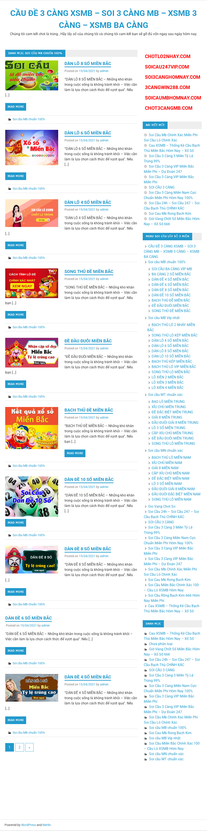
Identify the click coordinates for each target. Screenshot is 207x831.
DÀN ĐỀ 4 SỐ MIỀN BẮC (87, 677)
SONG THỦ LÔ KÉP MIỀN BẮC (174, 336)
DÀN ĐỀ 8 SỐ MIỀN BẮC (87, 549)
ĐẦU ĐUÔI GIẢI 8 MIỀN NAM (173, 490)
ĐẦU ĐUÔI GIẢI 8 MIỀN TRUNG (175, 423)
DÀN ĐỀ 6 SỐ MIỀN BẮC (28, 619)
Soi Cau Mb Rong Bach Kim (170, 214)
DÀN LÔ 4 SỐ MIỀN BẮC (87, 203)
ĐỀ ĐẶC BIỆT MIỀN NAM (170, 479)
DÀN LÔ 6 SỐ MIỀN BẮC (87, 133)
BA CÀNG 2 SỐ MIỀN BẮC (171, 275)
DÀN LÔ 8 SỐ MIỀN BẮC (87, 64)
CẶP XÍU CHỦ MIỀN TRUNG (172, 434)
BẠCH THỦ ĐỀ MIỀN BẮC (88, 411)
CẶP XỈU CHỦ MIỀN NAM (171, 474)
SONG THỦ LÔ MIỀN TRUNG (173, 444)
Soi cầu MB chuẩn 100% (29, 120)
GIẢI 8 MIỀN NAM (165, 469)
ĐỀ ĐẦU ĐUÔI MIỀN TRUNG (173, 439)
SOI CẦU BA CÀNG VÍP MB (172, 270)
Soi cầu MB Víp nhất (164, 319)
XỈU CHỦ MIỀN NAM (167, 464)
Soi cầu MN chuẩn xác (165, 451)
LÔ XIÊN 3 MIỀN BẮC (167, 383)
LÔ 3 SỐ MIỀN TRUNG (168, 429)
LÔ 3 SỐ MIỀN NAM (167, 484)
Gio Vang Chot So (161, 507)
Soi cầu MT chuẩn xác (165, 395)
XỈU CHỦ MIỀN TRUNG (169, 408)
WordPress (28, 826)
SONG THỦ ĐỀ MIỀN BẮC (88, 272)
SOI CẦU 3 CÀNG (162, 188)
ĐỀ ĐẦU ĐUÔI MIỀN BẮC (88, 341)
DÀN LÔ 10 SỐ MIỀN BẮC (171, 357)
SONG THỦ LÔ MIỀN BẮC (171, 373)
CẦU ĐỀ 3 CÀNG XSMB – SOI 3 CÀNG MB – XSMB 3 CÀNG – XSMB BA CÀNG (171, 252)
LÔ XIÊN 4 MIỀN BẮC (167, 388)
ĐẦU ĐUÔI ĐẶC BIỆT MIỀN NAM (176, 495)
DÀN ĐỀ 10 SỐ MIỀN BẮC (89, 480)
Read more (16, 108)
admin (104, 72)
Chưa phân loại (161, 645)
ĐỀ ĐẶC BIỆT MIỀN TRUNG (172, 413)
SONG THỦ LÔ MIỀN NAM (171, 500)
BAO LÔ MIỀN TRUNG (168, 402)
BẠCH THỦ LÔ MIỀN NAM (171, 458)
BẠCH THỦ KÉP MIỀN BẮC (172, 362)
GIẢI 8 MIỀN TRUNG (167, 418)
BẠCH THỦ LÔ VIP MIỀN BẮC (174, 368)
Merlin (46, 826)
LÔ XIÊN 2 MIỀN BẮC (167, 378)
